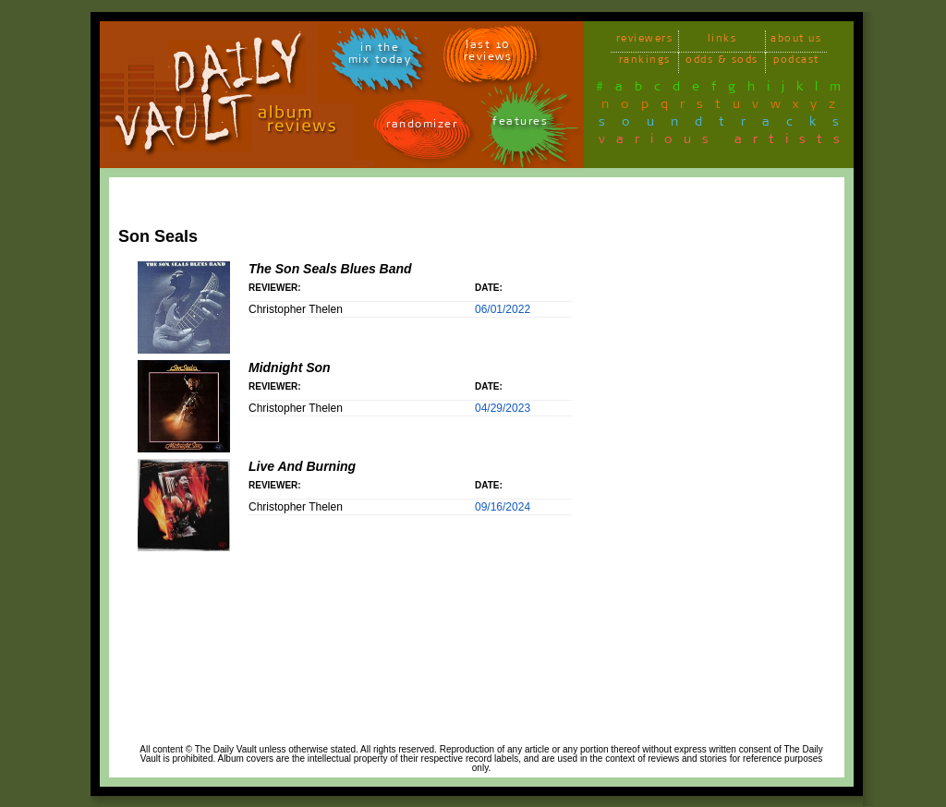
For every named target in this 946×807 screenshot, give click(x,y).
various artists (725, 142)
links (722, 41)
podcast (796, 62)
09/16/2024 (502, 506)
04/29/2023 (502, 408)
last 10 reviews (488, 53)
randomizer (421, 127)
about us (795, 41)
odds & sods (721, 62)
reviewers (644, 41)
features (520, 124)
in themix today (380, 56)
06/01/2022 (502, 309)
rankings (645, 62)
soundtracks (727, 125)
